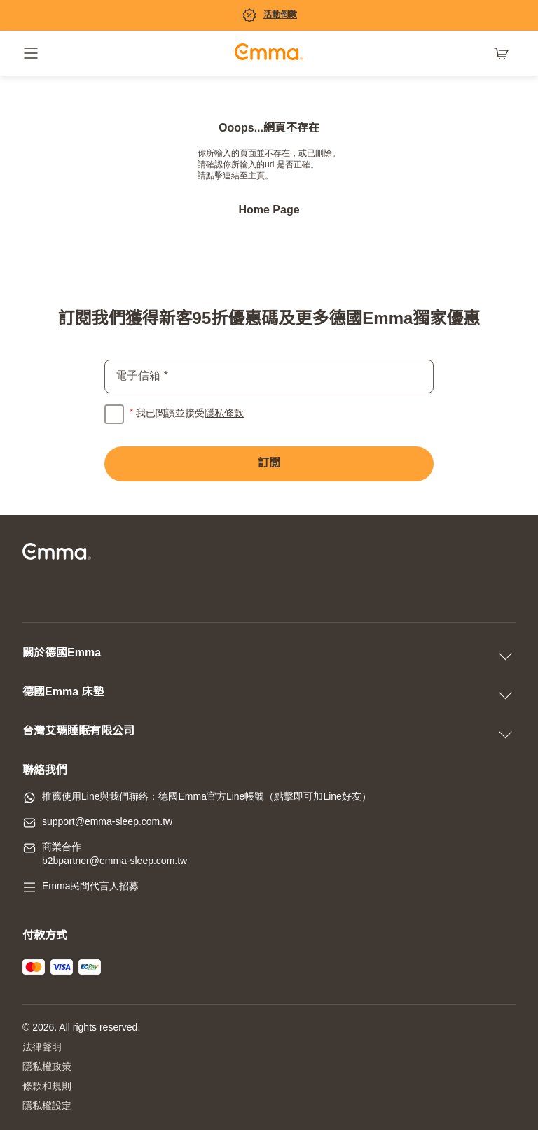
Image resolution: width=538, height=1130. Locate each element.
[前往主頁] (269, 53)
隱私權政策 (46, 1067)
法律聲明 (42, 1048)
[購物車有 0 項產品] (504, 53)
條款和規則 (46, 1087)
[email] (268, 376)
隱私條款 (224, 414)
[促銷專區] (269, 15)
